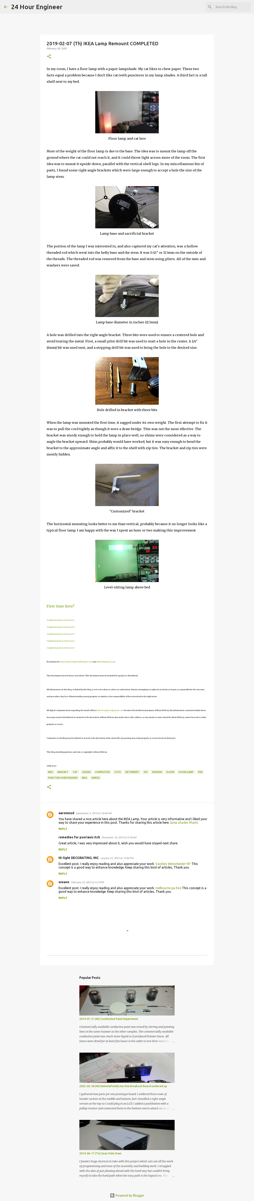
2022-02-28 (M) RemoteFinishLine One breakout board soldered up (123, 1086)
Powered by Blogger (127, 1195)
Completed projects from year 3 (60, 634)
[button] (49, 56)
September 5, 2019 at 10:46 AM (94, 813)
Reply (63, 828)
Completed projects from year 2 (61, 627)
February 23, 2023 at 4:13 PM (87, 882)
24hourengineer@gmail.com (110, 710)
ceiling (86, 772)
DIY (146, 772)
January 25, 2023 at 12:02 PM (116, 858)
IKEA (84, 777)
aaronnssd (66, 813)
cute (117, 772)
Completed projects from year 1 (60, 620)
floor (170, 772)
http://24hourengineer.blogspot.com (76, 662)
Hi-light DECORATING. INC (79, 858)
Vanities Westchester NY (173, 864)
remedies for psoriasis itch (79, 837)
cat (75, 772)
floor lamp (186, 772)
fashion (157, 772)
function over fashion (62, 777)
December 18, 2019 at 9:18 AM (119, 837)
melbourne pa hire (168, 888)
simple (95, 777)
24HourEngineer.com (106, 662)
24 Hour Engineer (37, 6)
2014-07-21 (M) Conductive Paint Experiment (108, 1018)
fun (200, 772)
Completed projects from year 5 (61, 648)
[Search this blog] (230, 7)
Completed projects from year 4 (61, 641)
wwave (64, 882)
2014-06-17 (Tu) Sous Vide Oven (100, 1153)
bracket (63, 772)
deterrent (132, 772)
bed (50, 772)
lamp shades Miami (184, 822)
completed (102, 772)
